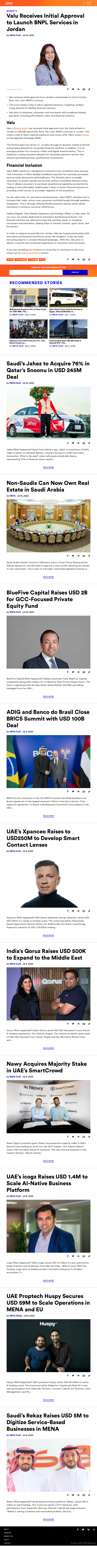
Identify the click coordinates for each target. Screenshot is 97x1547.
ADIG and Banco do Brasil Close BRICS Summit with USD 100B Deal (48, 719)
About (6, 1531)
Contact (7, 1544)
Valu (42, 260)
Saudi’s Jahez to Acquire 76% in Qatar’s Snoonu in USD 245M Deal (48, 370)
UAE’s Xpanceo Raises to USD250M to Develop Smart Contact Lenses (43, 839)
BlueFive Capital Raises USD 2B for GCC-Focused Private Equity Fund (47, 599)
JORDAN (33, 260)
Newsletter (8, 1537)
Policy (6, 1541)
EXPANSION (21, 260)
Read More (48, 468)
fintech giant (20, 128)
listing (85, 135)
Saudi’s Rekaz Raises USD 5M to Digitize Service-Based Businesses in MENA (48, 1423)
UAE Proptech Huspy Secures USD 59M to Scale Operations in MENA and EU (48, 1304)
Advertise (7, 1534)
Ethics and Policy (31, 253)
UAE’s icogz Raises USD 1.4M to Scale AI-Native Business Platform (47, 1184)
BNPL (10, 260)
